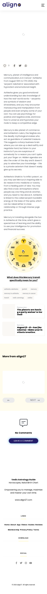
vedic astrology (18, 298)
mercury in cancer (29, 293)
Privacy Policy (26, 530)
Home (7, 524)
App (19, 524)
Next (34, 400)
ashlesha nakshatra (11, 289)
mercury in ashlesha (11, 293)
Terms (36, 530)
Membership (13, 530)
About (13, 524)
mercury (34, 289)
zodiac (30, 298)
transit (6, 298)
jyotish (24, 289)
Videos (24, 524)
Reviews (39, 524)
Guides (31, 524)
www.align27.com (23, 499)
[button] (42, 5)
